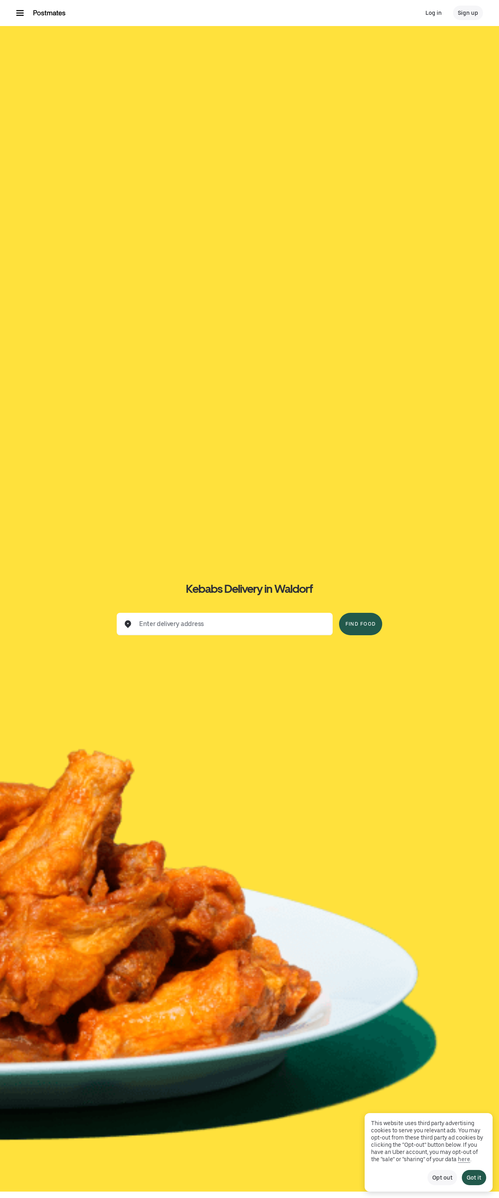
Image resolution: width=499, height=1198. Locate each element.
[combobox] (231, 624)
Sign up (468, 13)
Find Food (360, 624)
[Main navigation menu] (20, 12)
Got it (474, 1177)
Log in (433, 13)
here (464, 1159)
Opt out (442, 1177)
